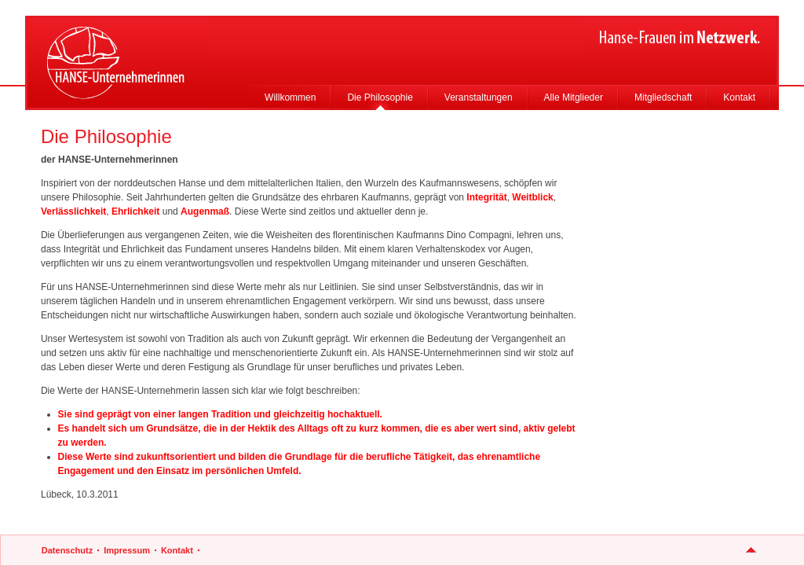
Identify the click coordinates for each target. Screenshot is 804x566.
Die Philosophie (379, 97)
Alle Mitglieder (573, 97)
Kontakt (739, 97)
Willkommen (290, 97)
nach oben (751, 551)
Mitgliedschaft (663, 97)
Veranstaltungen (478, 97)
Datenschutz (67, 550)
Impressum (127, 550)
